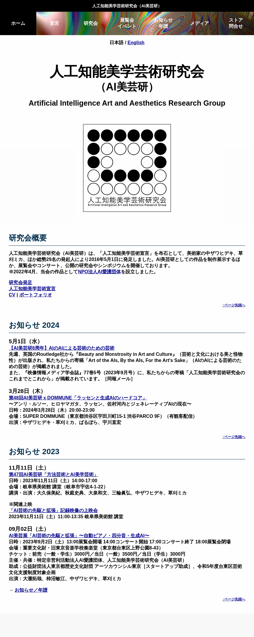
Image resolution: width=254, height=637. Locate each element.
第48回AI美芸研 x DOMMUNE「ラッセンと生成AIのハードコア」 (78, 397)
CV (12, 294)
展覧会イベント (127, 23)
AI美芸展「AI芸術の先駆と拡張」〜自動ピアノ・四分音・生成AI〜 (79, 535)
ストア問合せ (236, 23)
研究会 (91, 23)
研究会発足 (20, 282)
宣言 (54, 23)
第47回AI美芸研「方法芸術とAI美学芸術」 (53, 474)
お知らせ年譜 (163, 23)
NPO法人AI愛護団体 (99, 271)
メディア (199, 23)
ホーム (18, 23)
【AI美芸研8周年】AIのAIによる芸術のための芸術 (61, 348)
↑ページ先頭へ (233, 305)
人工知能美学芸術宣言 (32, 288)
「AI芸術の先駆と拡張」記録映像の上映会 (53, 510)
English (136, 42)
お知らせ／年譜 (31, 590)
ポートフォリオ (35, 294)
